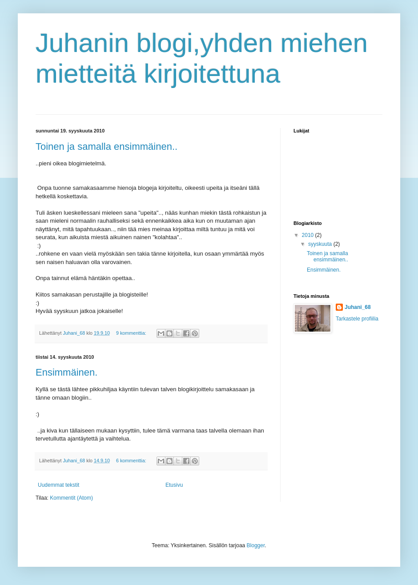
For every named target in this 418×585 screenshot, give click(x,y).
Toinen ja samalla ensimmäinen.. (106, 146)
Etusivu (174, 485)
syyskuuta (321, 244)
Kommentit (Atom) (71, 498)
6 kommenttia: (132, 460)
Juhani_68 (358, 307)
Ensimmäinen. (66, 372)
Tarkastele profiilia (357, 319)
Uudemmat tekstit (58, 485)
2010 (308, 235)
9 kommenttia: (132, 333)
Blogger (256, 545)
